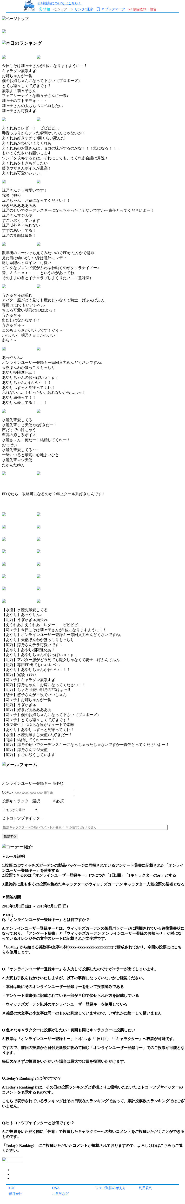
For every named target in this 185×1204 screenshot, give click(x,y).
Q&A (55, 1187)
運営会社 (15, 1193)
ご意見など (60, 1193)
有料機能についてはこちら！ (59, 3)
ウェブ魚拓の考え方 (110, 1187)
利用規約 (145, 1187)
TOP (12, 1187)
